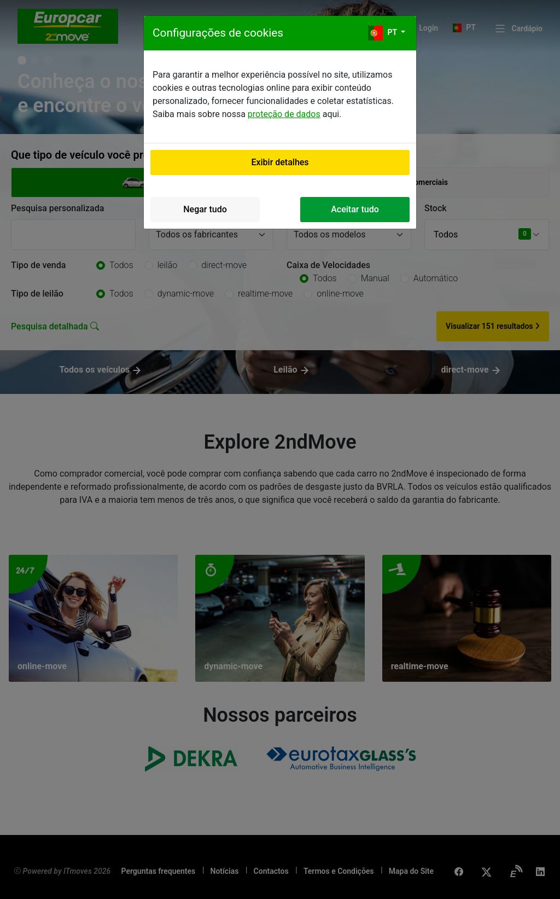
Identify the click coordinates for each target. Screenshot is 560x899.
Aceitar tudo (355, 209)
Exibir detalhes (279, 162)
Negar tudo (205, 209)
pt (383, 33)
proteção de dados (284, 114)
